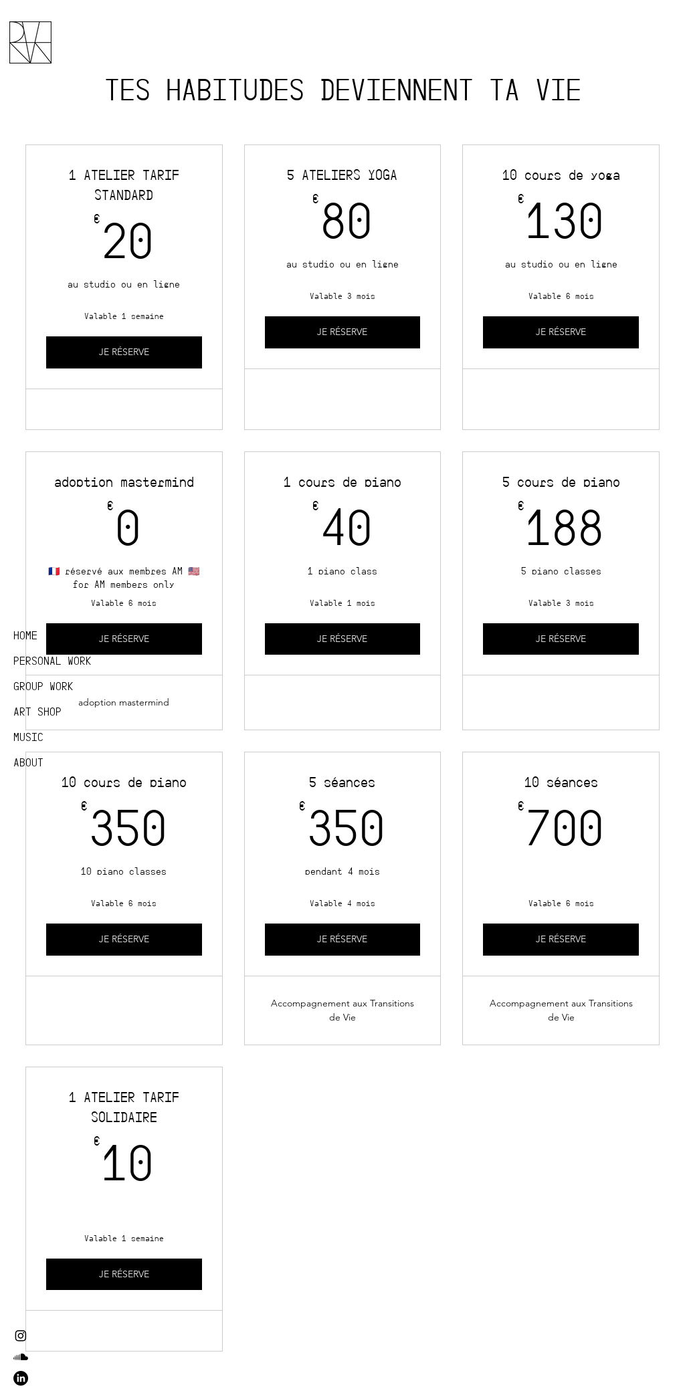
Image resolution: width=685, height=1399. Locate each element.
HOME (25, 636)
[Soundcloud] (20, 1357)
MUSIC (28, 737)
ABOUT (28, 763)
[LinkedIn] (20, 1378)
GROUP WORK (43, 686)
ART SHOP (37, 712)
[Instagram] (20, 1335)
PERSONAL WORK (52, 661)
